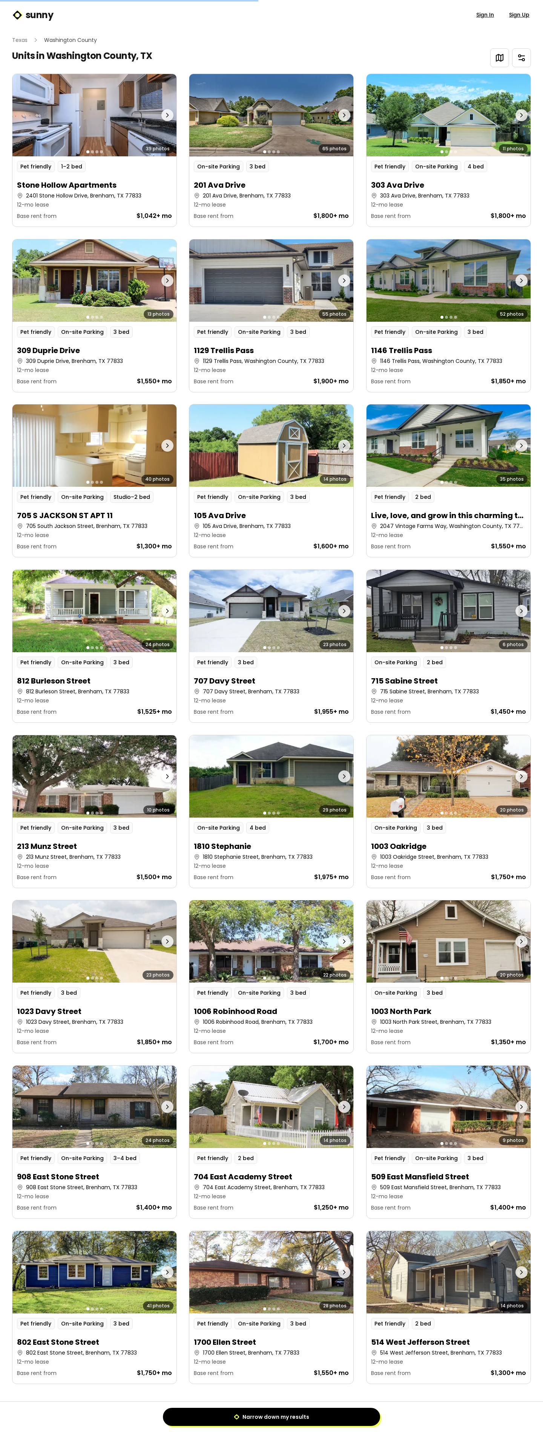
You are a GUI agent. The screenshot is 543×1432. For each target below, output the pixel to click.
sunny (32, 15)
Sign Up (519, 15)
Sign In (485, 15)
